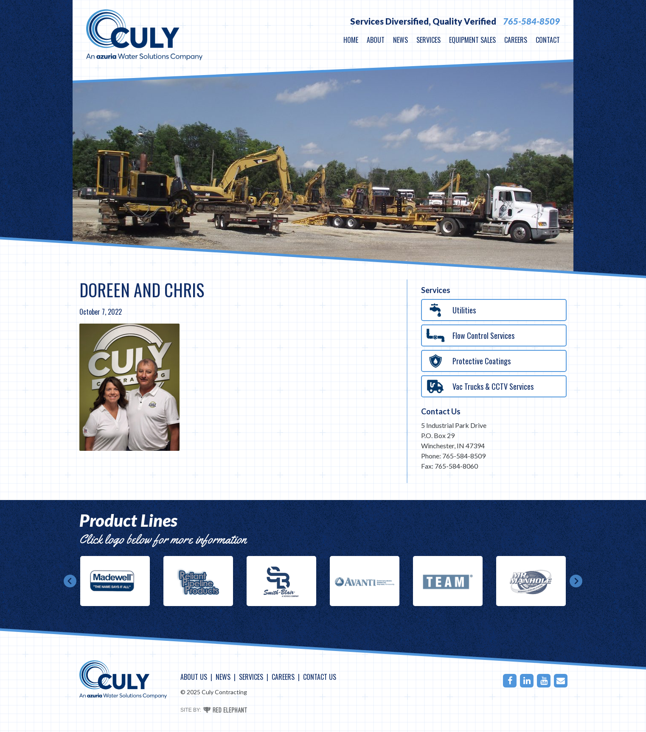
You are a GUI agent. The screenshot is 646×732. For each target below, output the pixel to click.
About (376, 40)
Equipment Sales (472, 40)
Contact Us (441, 411)
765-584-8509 (531, 21)
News (400, 40)
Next (576, 581)
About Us (193, 677)
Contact (548, 40)
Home (350, 40)
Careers (515, 40)
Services (428, 40)
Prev (70, 581)
